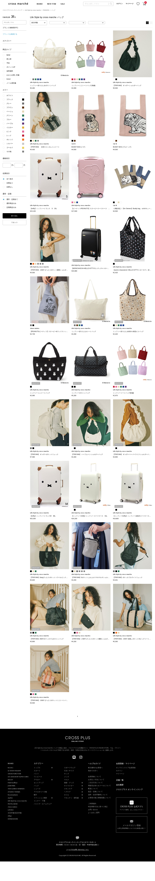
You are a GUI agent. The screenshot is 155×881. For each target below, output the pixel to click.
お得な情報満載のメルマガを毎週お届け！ (131, 826)
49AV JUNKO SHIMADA (16, 789)
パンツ (36, 774)
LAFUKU (10, 810)
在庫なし (9, 187)
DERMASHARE (13, 819)
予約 (8, 63)
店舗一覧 (120, 780)
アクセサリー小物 (40, 792)
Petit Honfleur (12, 783)
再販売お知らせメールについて (99, 785)
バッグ (53, 10)
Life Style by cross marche (33, 10)
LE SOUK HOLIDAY (14, 771)
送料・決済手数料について (98, 795)
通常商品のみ (11, 203)
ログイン (119, 4)
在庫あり (9, 183)
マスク (66, 780)
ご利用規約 (92, 804)
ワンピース (38, 777)
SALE (63, 4)
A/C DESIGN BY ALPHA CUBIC (18, 777)
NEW (8, 55)
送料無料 (9, 71)
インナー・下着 (39, 801)
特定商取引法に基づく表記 (98, 807)
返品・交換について (95, 791)
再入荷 (8, 59)
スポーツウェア (69, 768)
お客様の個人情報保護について (99, 798)
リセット (14, 222)
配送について (93, 788)
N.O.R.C (10, 768)
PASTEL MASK (13, 804)
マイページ (129, 4)
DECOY (10, 780)
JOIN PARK (11, 786)
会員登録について (94, 776)
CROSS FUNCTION (14, 774)
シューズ (37, 789)
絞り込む (14, 216)
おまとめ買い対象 (12, 75)
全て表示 (9, 179)
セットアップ (39, 783)
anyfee (10, 798)
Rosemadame (13, 795)
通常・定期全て (12, 199)
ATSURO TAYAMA (14, 792)
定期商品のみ (11, 207)
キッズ (66, 774)
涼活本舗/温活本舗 (14, 813)
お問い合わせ (93, 810)
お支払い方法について (96, 779)
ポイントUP (10, 67)
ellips (10, 816)
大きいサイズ (69, 771)
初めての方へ (93, 771)
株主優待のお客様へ (95, 768)
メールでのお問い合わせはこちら (77, 850)
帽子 (35, 795)
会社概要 (120, 785)
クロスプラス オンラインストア (12, 10)
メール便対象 (11, 83)
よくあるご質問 (93, 813)
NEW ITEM (51, 4)
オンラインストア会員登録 (126, 768)
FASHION (46, 10)
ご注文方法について (95, 782)
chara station (12, 807)
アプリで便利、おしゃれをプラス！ (131, 808)
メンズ (66, 777)
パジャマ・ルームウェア (43, 804)
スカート (37, 771)
